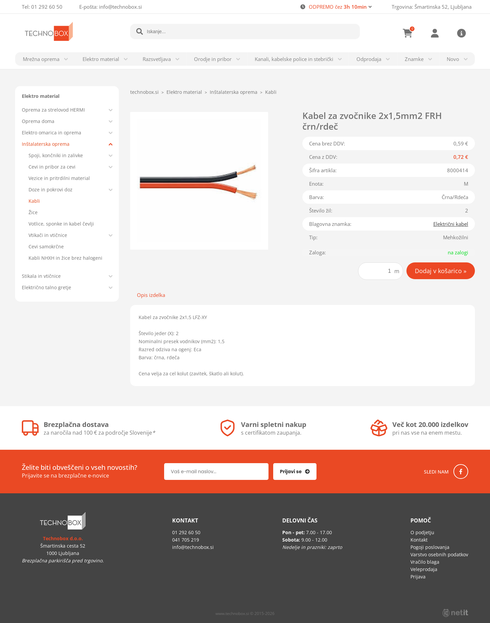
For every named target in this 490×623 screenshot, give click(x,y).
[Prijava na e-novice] (294, 471)
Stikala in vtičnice (41, 276)
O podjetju (422, 532)
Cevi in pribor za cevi (52, 167)
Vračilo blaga (424, 562)
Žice (33, 212)
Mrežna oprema (41, 59)
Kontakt (419, 540)
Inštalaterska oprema (45, 144)
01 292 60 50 (46, 6)
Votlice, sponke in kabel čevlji (61, 224)
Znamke (414, 59)
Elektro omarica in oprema (51, 132)
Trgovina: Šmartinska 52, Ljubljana (432, 6)
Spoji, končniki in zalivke (56, 155)
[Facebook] (460, 471)
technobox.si (144, 92)
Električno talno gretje (46, 287)
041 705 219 (185, 540)
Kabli (34, 201)
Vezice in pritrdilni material (59, 178)
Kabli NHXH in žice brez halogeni (65, 258)
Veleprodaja (423, 569)
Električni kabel (450, 224)
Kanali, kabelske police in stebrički (294, 59)
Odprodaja (368, 59)
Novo (453, 59)
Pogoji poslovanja (429, 547)
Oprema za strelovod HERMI (53, 110)
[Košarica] (407, 33)
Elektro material (101, 59)
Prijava (434, 33)
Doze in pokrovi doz (50, 189)
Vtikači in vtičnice (48, 235)
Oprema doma (38, 121)
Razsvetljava (157, 59)
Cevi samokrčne (46, 246)
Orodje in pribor (213, 59)
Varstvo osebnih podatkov (439, 554)
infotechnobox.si (120, 6)
